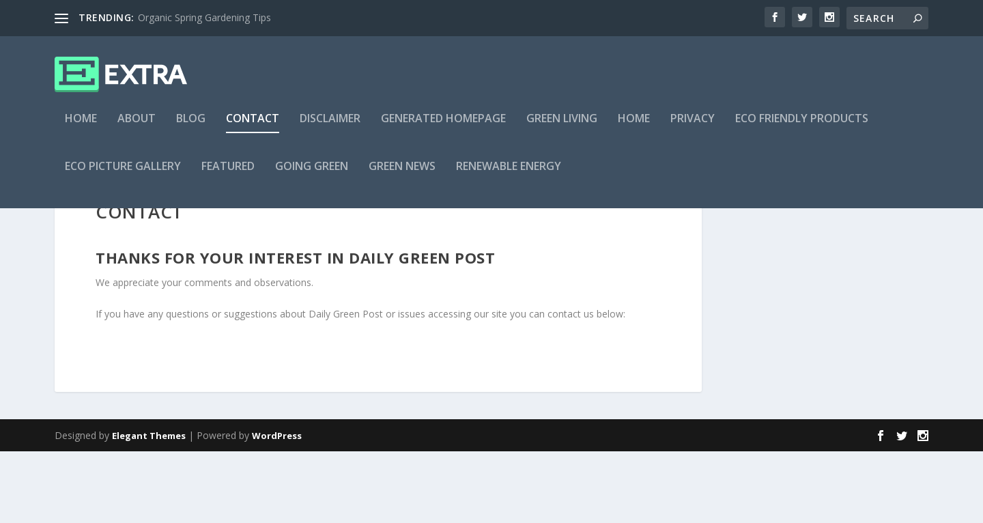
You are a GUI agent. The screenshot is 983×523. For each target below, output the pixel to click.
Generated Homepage (443, 127)
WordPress (277, 507)
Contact (252, 127)
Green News (402, 175)
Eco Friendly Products (801, 127)
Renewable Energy (508, 175)
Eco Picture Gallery (123, 175)
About (136, 127)
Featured (228, 175)
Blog (190, 127)
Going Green (311, 175)
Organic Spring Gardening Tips (204, 17)
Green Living (561, 127)
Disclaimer (330, 127)
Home (81, 127)
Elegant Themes (149, 507)
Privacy (692, 127)
